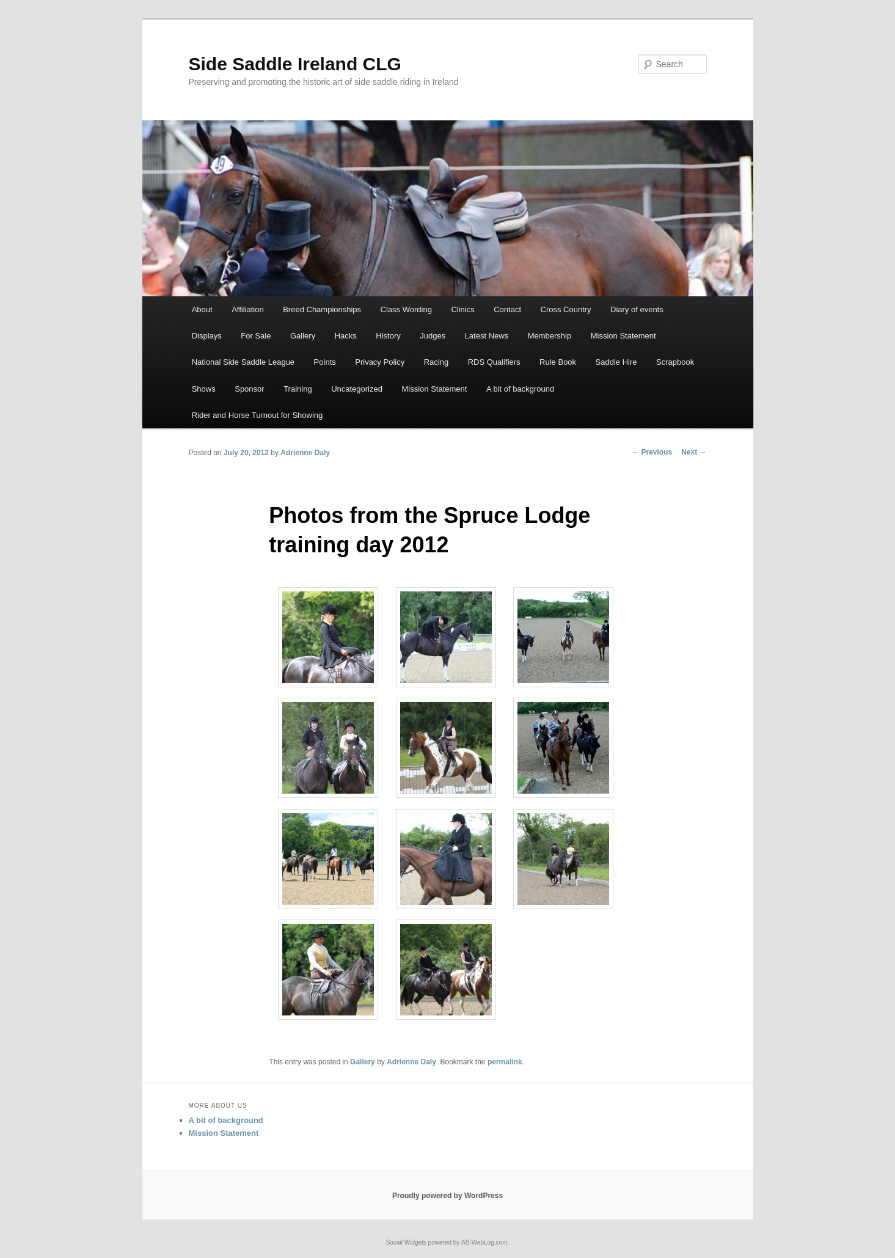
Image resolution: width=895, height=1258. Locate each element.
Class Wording (406, 309)
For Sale (256, 335)
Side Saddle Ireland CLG (295, 64)
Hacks (346, 335)
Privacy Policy (379, 362)
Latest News (487, 335)
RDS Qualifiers (494, 362)
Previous (652, 452)
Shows (204, 388)
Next (693, 452)
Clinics (462, 309)
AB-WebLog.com (484, 1242)
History (388, 335)
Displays (207, 335)
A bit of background (520, 388)
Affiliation (248, 309)
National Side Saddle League (243, 362)
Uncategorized (356, 388)
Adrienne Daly (305, 452)
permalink (505, 1062)
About (202, 309)
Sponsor (249, 388)
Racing (436, 362)
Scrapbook (675, 362)
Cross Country (566, 309)
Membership (550, 335)
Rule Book (557, 362)
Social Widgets (406, 1242)
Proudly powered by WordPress (447, 1195)
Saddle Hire (616, 362)
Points (325, 362)
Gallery (302, 335)
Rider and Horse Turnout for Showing (257, 415)
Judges (432, 335)
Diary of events (636, 309)
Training (297, 388)
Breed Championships (322, 309)
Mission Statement (623, 335)
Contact (507, 309)
